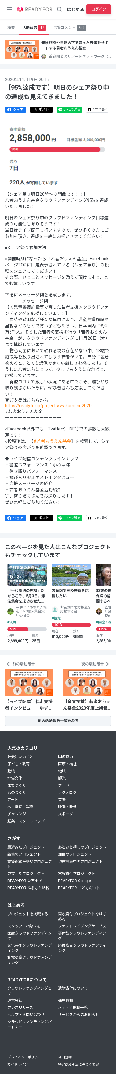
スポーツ (65, 814)
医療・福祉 (67, 764)
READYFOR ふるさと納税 (28, 888)
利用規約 (65, 1057)
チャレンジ (16, 814)
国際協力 (65, 757)
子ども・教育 (18, 764)
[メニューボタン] (9, 9)
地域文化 (14, 778)
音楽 (62, 800)
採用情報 (65, 1000)
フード (63, 785)
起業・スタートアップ (26, 821)
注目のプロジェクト (75, 854)
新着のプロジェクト (24, 854)
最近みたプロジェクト (26, 847)
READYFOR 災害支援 (24, 881)
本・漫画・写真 (20, 807)
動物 (11, 771)
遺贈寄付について (73, 988)
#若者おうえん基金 (52, 441)
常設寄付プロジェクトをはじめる (82, 917)
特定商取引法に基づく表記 (78, 1065)
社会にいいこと (20, 757)
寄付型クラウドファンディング (82, 936)
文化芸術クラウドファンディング (29, 948)
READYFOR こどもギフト (79, 888)
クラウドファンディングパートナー (29, 1024)
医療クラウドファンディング (29, 936)
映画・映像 (67, 807)
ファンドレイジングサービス (82, 926)
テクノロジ (67, 792)
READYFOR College (74, 881)
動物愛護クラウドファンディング (29, 960)
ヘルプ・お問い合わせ (26, 1015)
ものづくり (16, 792)
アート (12, 800)
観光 (62, 778)
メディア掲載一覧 (73, 1007)
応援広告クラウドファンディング (82, 948)
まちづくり (16, 785)
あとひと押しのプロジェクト (82, 847)
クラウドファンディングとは (29, 991)
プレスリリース (20, 1007)
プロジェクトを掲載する (27, 914)
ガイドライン (17, 1065)
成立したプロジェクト (26, 873)
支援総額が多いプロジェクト (29, 864)
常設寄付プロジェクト (76, 873)
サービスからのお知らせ (78, 1015)
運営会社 (14, 1000)
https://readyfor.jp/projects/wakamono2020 (48, 405)
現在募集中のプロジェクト (80, 861)
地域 (62, 771)
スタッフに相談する (24, 926)
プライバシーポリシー (24, 1057)
